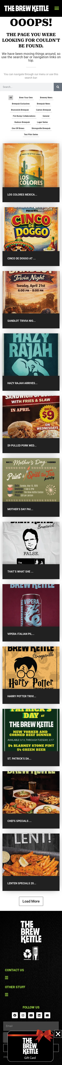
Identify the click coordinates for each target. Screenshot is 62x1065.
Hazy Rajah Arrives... (22, 383)
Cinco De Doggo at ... (21, 258)
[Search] (58, 87)
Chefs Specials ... (19, 821)
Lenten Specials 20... (21, 883)
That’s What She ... (20, 571)
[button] (56, 8)
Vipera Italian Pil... (20, 634)
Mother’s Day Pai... (20, 509)
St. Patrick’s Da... (19, 758)
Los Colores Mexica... (22, 194)
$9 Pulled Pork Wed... (22, 445)
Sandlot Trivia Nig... (21, 320)
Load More (31, 901)
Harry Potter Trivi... (21, 696)
